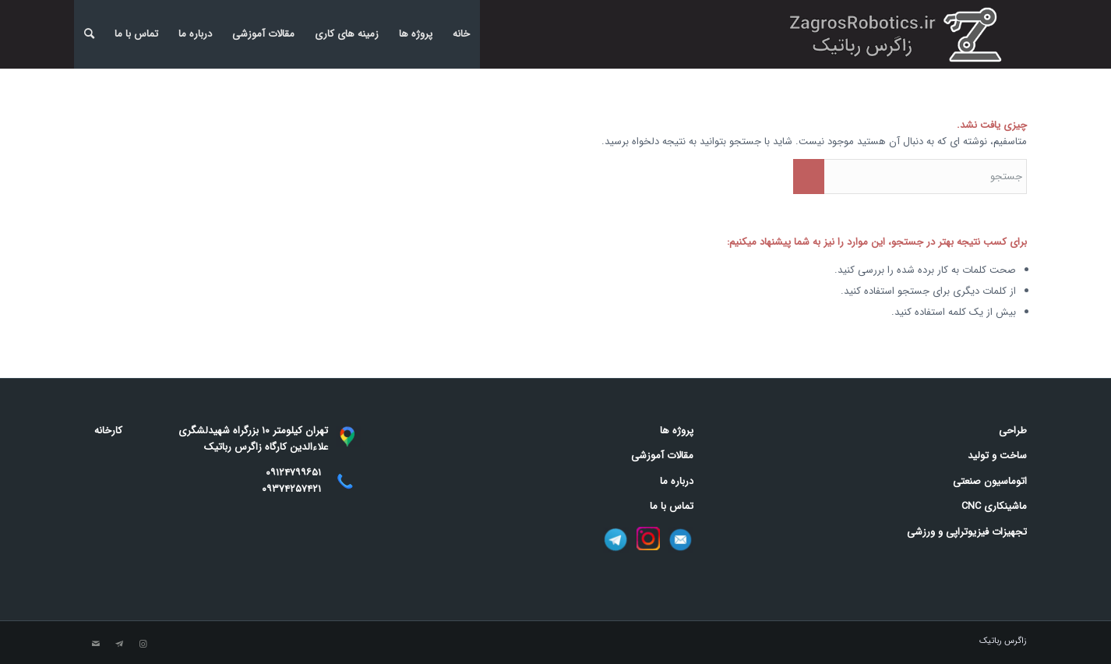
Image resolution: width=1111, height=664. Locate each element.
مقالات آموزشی (263, 34)
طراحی (1013, 430)
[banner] (900, 34)
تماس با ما (136, 34)
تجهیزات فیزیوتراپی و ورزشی (967, 532)
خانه (461, 34)
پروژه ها (415, 34)
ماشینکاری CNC (994, 506)
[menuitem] (89, 34)
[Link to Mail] (96, 644)
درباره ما (195, 34)
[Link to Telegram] (119, 644)
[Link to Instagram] (142, 644)
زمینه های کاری (347, 34)
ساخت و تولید (997, 455)
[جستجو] (89, 34)
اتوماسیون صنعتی (990, 481)
